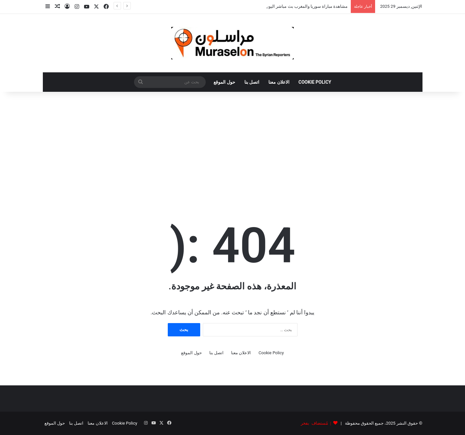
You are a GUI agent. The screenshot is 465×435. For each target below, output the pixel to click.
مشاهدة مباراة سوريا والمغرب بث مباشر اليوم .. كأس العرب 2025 (289, 6)
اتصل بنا (251, 82)
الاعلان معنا (278, 82)
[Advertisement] (232, 147)
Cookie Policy (315, 82)
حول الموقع (224, 82)
